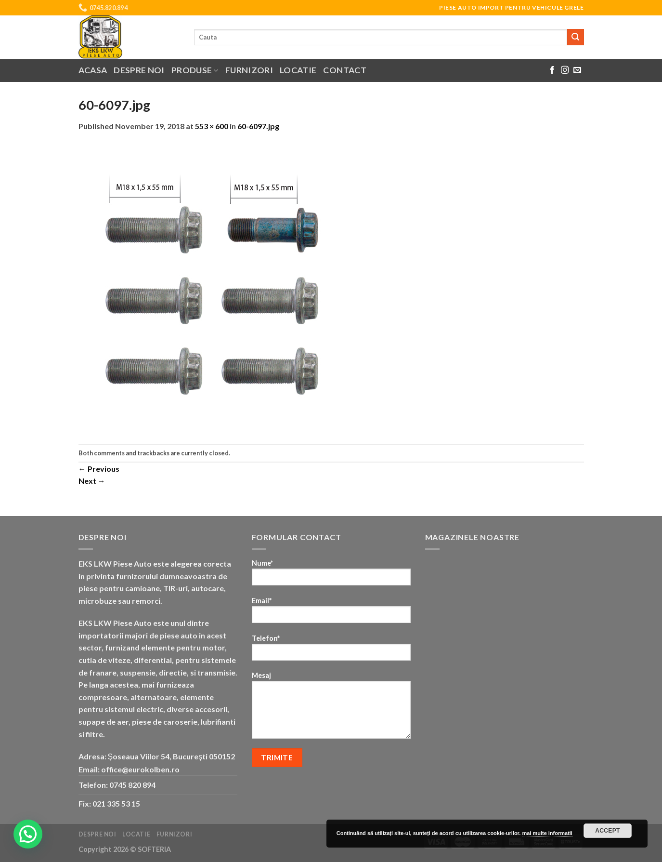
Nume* (331, 575)
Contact (344, 70)
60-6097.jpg (258, 126)
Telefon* (331, 650)
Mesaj (331, 708)
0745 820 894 (132, 784)
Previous (98, 468)
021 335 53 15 (116, 803)
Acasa (92, 70)
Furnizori (249, 70)
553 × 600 (211, 126)
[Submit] (575, 37)
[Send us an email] (577, 70)
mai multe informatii (547, 833)
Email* (331, 613)
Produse (195, 70)
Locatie (298, 70)
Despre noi (139, 70)
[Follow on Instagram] (565, 70)
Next (91, 480)
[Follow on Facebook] (552, 70)
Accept (607, 830)
